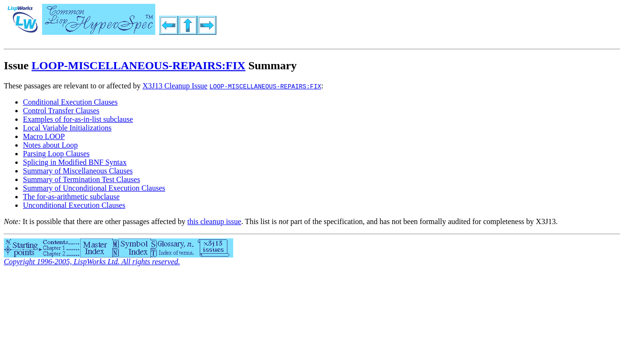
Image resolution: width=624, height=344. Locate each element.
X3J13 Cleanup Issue (174, 86)
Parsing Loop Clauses (56, 154)
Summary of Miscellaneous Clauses (78, 171)
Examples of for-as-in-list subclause (78, 119)
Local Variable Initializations (67, 128)
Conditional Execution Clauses (70, 102)
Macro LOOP (44, 136)
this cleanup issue (214, 221)
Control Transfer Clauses (61, 111)
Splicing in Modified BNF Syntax (75, 162)
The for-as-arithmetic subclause (71, 197)
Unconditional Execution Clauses (74, 205)
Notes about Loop (50, 145)
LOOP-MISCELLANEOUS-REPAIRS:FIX (139, 65)
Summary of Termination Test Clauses (81, 179)
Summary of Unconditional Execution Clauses (94, 188)
